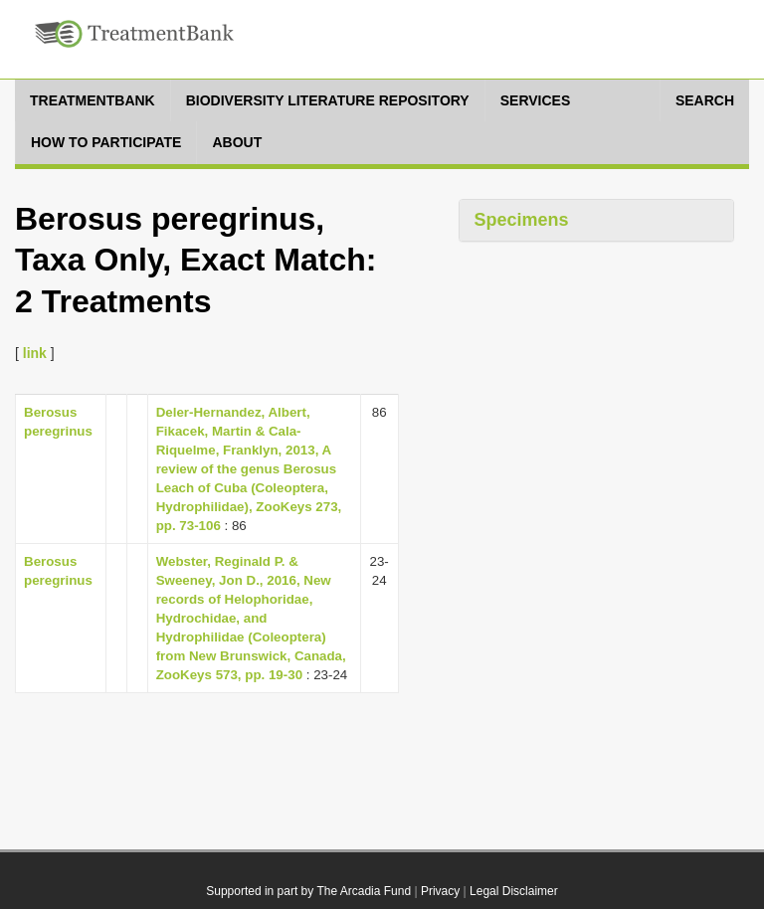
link (35, 353)
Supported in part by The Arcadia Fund (308, 891)
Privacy (440, 891)
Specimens (522, 220)
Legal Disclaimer (514, 891)
